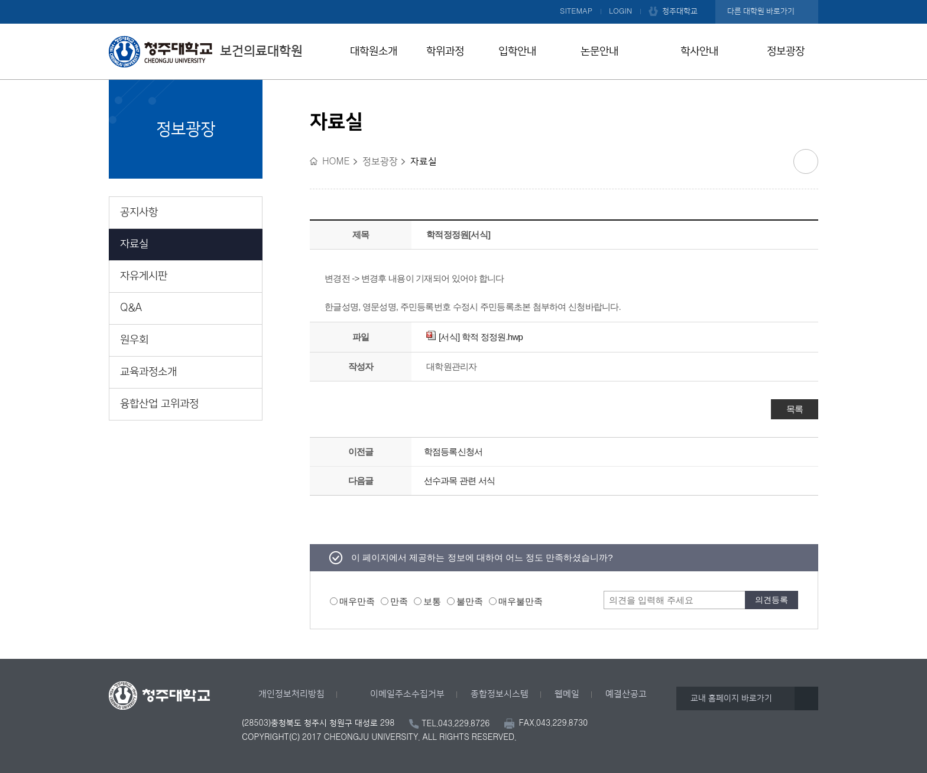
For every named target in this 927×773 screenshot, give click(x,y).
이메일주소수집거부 (407, 694)
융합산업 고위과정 (159, 404)
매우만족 (357, 601)
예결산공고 (626, 694)
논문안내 (599, 51)
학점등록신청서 (453, 452)
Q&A (131, 308)
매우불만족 (520, 601)
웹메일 (567, 694)
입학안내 (517, 51)
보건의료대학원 (206, 51)
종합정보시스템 (500, 694)
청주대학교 (680, 11)
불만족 (469, 601)
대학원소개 (373, 51)
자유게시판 (143, 276)
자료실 (134, 244)
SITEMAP (576, 11)
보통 (432, 601)
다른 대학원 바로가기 (761, 11)
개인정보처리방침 (291, 694)
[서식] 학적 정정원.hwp (474, 337)
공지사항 (139, 212)
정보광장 (786, 51)
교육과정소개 (148, 372)
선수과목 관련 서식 (459, 481)
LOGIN (620, 11)
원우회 (134, 340)
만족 (399, 601)
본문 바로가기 (463, 0)
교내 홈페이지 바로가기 (731, 698)
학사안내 (699, 51)
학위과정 (445, 51)
